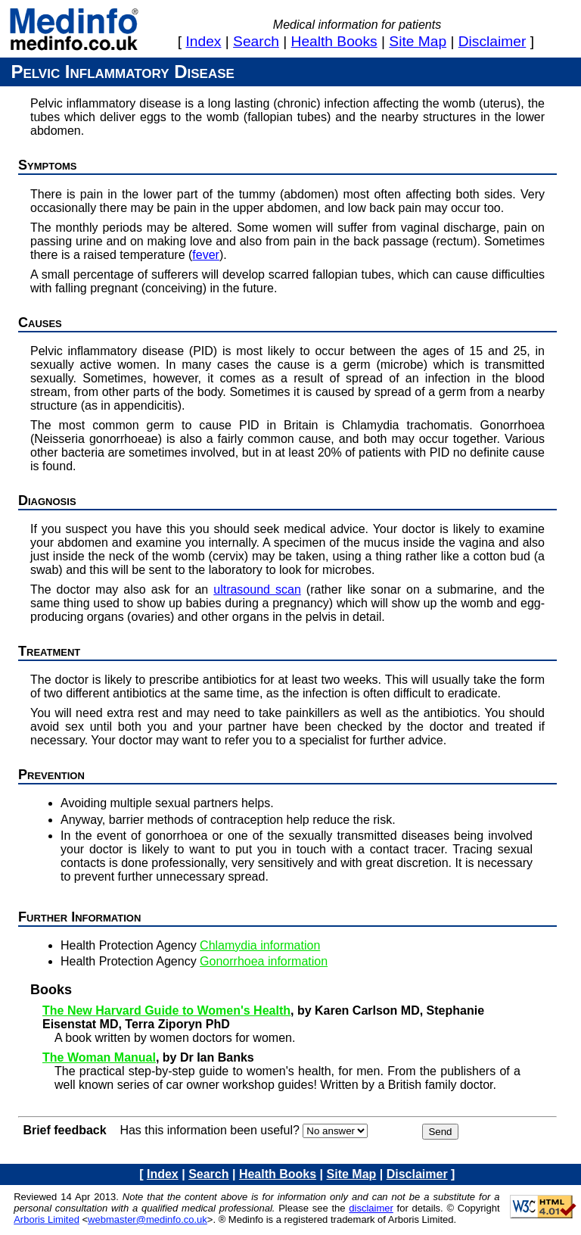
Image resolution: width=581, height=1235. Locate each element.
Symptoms (47, 165)
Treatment (49, 651)
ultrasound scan (257, 589)
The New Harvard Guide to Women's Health (166, 1010)
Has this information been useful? (209, 1130)
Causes (40, 322)
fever (205, 254)
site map (417, 41)
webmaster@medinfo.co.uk (147, 1219)
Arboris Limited (46, 1219)
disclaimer (492, 41)
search (256, 41)
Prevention (51, 774)
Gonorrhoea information (264, 961)
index (204, 41)
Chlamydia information (260, 945)
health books (334, 41)
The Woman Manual (99, 1057)
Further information (79, 917)
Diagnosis (47, 500)
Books (51, 989)
